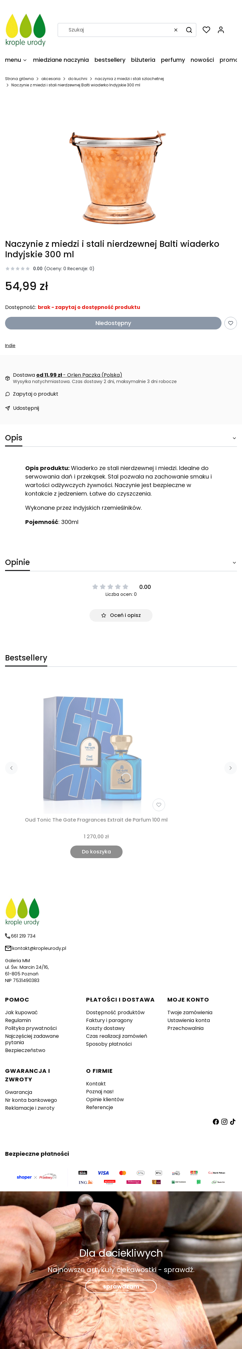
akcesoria (50, 78)
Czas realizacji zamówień (116, 1036)
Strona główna (19, 78)
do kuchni (77, 78)
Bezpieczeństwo (25, 1050)
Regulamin (18, 1020)
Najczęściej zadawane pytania (32, 1039)
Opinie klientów (105, 1099)
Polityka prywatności (31, 1028)
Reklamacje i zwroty (30, 1108)
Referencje (99, 1107)
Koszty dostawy (105, 1028)
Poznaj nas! (100, 1091)
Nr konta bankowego (31, 1100)
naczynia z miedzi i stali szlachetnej (129, 78)
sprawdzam (121, 1286)
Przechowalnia (185, 1028)
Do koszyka (96, 851)
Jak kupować (21, 1012)
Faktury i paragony (109, 1020)
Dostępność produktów (115, 1012)
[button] (189, 30)
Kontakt (96, 1083)
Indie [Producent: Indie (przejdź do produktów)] (10, 345)
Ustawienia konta (188, 1020)
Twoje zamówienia (189, 1012)
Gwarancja (18, 1092)
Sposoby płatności (109, 1044)
